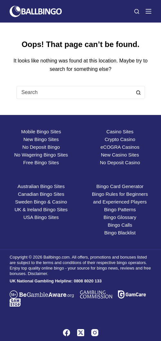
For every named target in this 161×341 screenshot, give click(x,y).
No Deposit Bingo (41, 147)
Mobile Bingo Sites (41, 131)
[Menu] (148, 11)
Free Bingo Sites (41, 162)
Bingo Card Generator (120, 186)
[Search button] (138, 92)
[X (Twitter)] (80, 332)
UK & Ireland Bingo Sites (40, 209)
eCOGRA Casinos (120, 147)
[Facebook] (66, 332)
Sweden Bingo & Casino (41, 201)
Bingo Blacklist (120, 232)
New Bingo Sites (41, 139)
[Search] (136, 11)
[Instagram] (94, 332)
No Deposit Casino (120, 162)
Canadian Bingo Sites (41, 194)
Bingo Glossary (119, 217)
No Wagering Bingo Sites (41, 154)
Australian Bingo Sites (41, 186)
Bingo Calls (120, 225)
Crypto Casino (120, 139)
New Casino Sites (120, 154)
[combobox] (74, 92)
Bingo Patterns (120, 209)
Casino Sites (119, 131)
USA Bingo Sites (41, 217)
